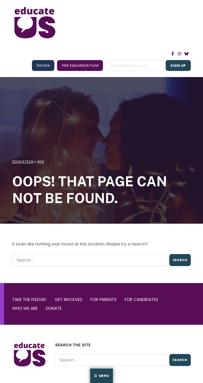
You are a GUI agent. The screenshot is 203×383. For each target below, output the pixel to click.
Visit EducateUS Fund (80, 65)
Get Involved (68, 299)
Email (135, 65)
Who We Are (25, 308)
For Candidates (141, 299)
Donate (43, 65)
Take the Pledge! (29, 299)
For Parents (104, 299)
